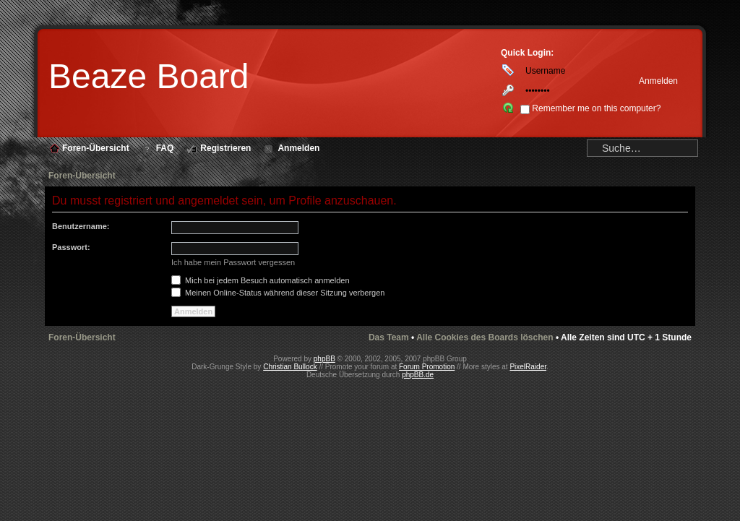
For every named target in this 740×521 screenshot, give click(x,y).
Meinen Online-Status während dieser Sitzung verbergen (277, 292)
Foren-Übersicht (82, 176)
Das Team (389, 337)
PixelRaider (527, 367)
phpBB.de (418, 375)
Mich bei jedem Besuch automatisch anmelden (260, 280)
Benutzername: (80, 226)
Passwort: (71, 247)
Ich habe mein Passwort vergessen (233, 262)
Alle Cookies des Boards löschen (484, 337)
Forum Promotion (427, 367)
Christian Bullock (290, 367)
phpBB (324, 359)
